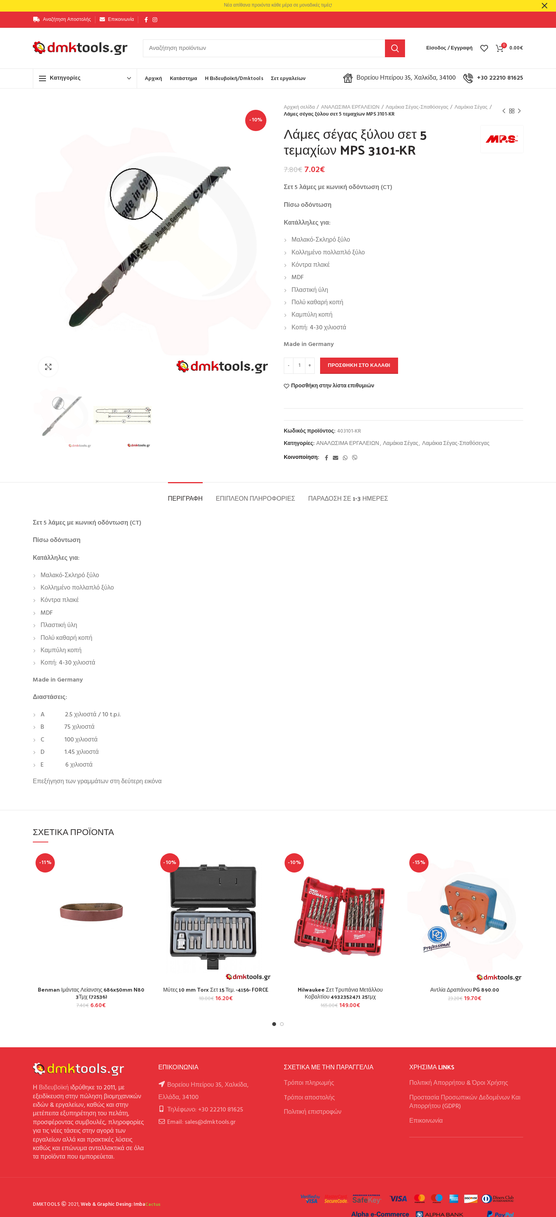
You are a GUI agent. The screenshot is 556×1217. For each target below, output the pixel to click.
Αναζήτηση (395, 48)
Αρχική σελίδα (299, 107)
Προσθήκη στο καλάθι (359, 365)
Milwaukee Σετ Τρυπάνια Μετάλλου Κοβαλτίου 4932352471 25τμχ (340, 993)
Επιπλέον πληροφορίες (255, 498)
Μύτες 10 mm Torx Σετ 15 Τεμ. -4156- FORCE (215, 989)
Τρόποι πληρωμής (309, 1083)
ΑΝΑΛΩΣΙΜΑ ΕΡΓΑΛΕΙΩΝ (350, 107)
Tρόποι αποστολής (309, 1098)
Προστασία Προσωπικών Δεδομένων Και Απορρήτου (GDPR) (464, 1102)
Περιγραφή (185, 498)
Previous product (504, 111)
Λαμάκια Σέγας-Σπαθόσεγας (417, 107)
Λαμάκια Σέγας (470, 107)
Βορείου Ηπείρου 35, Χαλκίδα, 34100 (399, 78)
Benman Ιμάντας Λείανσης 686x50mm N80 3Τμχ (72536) (91, 993)
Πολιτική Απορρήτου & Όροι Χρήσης (458, 1083)
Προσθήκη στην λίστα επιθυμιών (332, 386)
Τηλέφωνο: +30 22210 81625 (205, 1110)
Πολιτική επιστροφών (312, 1112)
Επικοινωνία (426, 1121)
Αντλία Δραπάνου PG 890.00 (464, 989)
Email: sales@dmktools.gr (201, 1122)
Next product (519, 111)
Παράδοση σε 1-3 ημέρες (348, 498)
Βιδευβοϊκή (54, 1088)
